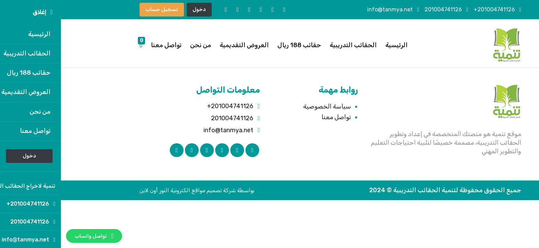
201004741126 (385, 9)
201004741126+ (436, 9)
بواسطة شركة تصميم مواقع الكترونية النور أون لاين (136, 190)
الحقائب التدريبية (292, 45)
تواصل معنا (105, 45)
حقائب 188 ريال (238, 45)
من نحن (139, 45)
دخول (138, 9)
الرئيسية (335, 45)
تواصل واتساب (33, 235)
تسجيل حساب (101, 9)
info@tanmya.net (332, 9)
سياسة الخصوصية (266, 106)
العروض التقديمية (183, 45)
